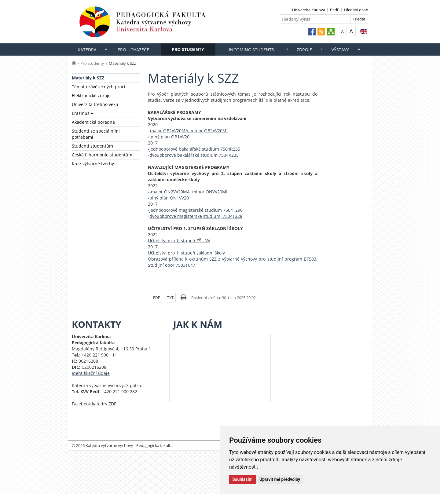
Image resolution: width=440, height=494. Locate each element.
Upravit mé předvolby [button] (279, 479)
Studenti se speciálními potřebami (96, 134)
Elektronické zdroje (91, 95)
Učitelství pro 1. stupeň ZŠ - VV (179, 240)
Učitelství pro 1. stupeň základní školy (186, 253)
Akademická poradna (93, 122)
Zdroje (304, 50)
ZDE (112, 404)
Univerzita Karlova (308, 10)
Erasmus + (82, 113)
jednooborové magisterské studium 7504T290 (196, 210)
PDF (156, 297)
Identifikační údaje (91, 373)
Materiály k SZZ (88, 78)
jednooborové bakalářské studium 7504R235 (194, 149)
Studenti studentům (92, 146)
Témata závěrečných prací (98, 87)
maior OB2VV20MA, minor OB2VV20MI (189, 131)
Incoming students (251, 50)
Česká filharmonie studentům (102, 155)
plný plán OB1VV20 (170, 137)
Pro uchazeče (133, 50)
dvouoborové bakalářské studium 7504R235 (194, 155)
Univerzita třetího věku (95, 104)
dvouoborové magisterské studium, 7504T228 (195, 216)
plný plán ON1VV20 (169, 198)
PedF (334, 10)
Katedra (87, 50)
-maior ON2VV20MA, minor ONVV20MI (188, 192)
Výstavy (340, 50)
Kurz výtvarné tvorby (93, 163)
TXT (170, 297)
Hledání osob (356, 10)
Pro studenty (188, 49)
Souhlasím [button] (242, 479)
